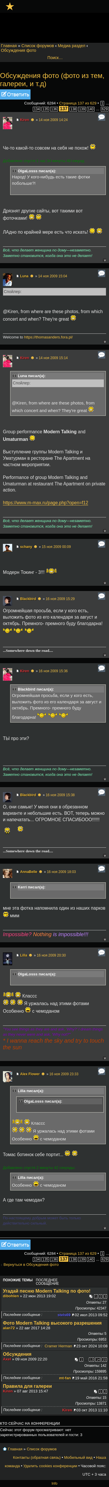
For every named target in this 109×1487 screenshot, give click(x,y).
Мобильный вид (78, 1457)
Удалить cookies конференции (50, 1466)
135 (45, 109)
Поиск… (55, 57)
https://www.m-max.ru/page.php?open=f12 (45, 502)
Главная (9, 45)
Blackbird (28, 599)
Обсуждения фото (18, 50)
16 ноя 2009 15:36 (53, 671)
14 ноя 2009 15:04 (52, 276)
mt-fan (65, 1378)
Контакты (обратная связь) (37, 1457)
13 (91, 1359)
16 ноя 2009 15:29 (60, 599)
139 (82, 109)
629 (105, 109)
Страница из (78, 103)
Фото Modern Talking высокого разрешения (52, 1323)
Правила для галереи (27, 1386)
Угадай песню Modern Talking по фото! (46, 1291)
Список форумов (38, 45)
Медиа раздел (71, 45)
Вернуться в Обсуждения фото (31, 1264)
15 (104, 1359)
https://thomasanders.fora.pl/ (48, 337)
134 (37, 109)
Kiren (24, 120)
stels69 (64, 1315)
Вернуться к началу (104, 260)
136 (54, 109)
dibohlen (11, 1296)
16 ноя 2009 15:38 (60, 795)
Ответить (15, 94)
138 (73, 109)
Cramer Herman (58, 1346)
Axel (7, 1359)
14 (98, 1359)
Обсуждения (17, 1354)
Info (54, 1483)
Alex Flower (30, 1074)
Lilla (23, 955)
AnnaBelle (28, 872)
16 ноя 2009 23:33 (63, 1074)
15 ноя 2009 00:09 (56, 547)
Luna (24, 276)
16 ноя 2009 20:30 (51, 955)
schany (26, 547)
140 (91, 109)
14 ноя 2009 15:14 (53, 358)
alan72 (9, 1328)
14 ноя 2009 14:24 (53, 120)
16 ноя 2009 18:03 (61, 872)
